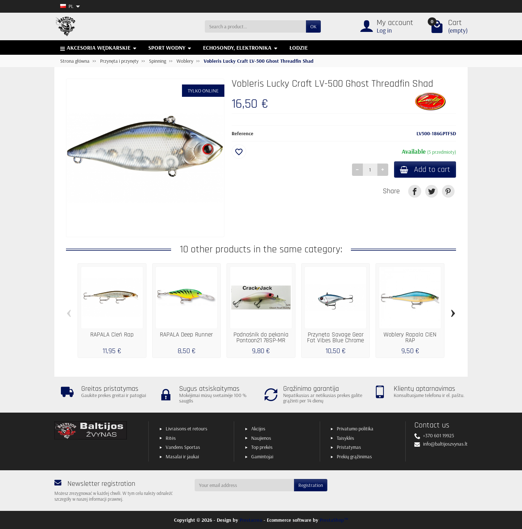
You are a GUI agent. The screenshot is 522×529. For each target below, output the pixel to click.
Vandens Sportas (183, 447)
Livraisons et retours (186, 428)
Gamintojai (262, 456)
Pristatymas (349, 447)
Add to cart (425, 169)
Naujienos (261, 438)
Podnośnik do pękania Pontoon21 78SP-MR (261, 338)
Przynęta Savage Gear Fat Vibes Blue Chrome (335, 338)
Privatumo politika (355, 428)
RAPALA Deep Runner (186, 335)
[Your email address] (244, 485)
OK (313, 26)
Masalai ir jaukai (182, 456)
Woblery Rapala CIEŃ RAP (410, 338)
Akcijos (258, 428)
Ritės (171, 438)
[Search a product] (255, 26)
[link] (414, 191)
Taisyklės (345, 438)
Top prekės (262, 447)
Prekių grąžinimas (354, 456)
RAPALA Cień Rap (112, 335)
